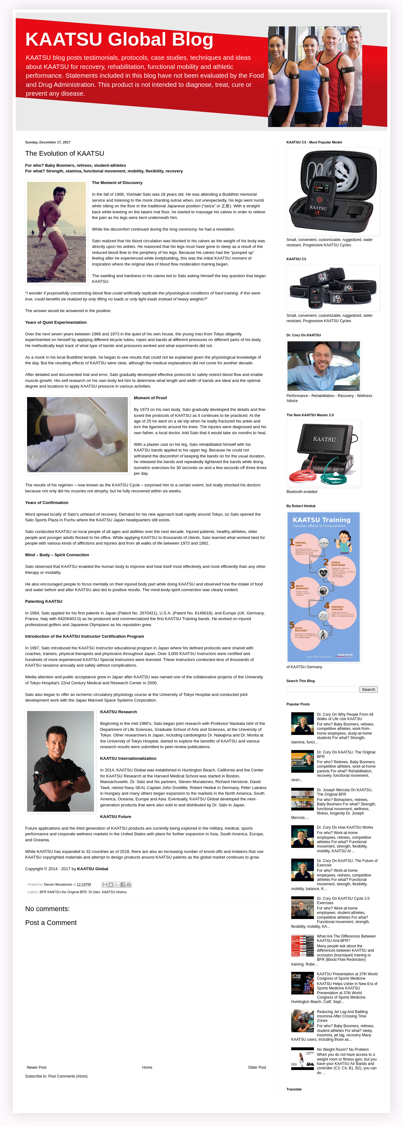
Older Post (257, 1067)
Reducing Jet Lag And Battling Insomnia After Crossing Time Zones (342, 1016)
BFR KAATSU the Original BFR (63, 892)
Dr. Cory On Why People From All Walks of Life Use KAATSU (345, 716)
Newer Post (36, 1067)
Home (147, 1067)
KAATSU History (114, 892)
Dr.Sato (94, 892)
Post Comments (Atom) (68, 1076)
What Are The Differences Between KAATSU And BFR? (346, 938)
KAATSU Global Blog (119, 39)
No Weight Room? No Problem (343, 1049)
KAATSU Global (92, 868)
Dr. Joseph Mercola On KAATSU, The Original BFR (345, 792)
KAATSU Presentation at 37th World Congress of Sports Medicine (347, 976)
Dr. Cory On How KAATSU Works (345, 827)
